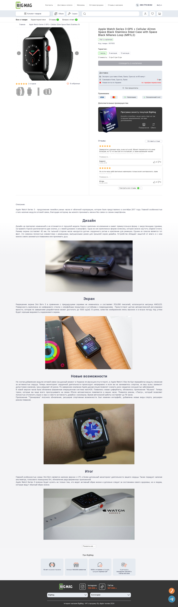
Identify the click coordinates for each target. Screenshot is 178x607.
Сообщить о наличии (130, 63)
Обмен (59, 13)
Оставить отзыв (153, 141)
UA (161, 5)
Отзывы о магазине (115, 5)
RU (158, 5)
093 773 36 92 (146, 5)
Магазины (81, 5)
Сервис (73, 13)
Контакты (49, 5)
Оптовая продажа (96, 5)
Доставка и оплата (64, 5)
